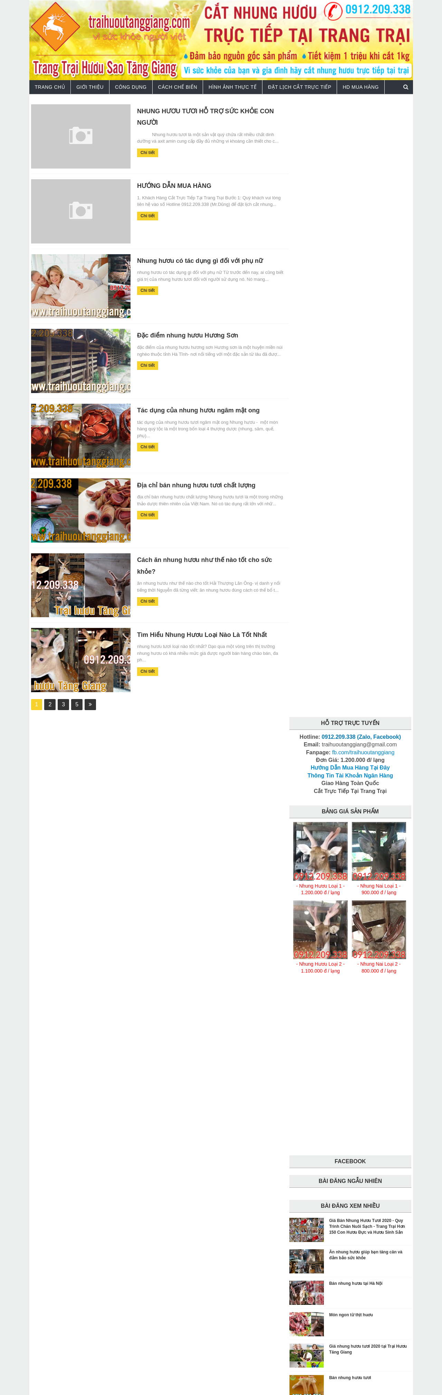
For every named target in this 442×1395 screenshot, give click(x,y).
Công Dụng (131, 86)
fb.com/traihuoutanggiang (363, 136)
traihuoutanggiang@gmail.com (275, 1291)
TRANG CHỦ (50, 86)
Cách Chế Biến (178, 86)
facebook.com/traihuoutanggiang (301, 1315)
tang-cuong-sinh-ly (314, 1172)
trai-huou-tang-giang (316, 1184)
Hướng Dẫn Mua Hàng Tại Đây (350, 151)
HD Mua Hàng (360, 86)
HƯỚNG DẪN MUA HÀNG (168, 185)
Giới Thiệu (90, 86)
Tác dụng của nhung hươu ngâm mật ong (192, 408)
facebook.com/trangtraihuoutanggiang (178, 1315)
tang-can (363, 1160)
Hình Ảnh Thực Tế (233, 86)
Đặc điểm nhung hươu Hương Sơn (181, 334)
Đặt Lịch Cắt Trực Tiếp (299, 86)
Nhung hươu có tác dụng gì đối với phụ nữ (194, 259)
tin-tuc (351, 1172)
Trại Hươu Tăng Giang (91, 1385)
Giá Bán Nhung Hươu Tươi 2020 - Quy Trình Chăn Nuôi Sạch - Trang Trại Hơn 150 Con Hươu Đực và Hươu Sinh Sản (367, 610)
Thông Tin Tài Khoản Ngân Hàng (350, 159)
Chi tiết (142, 152)
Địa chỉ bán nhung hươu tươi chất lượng (190, 483)
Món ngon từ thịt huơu (351, 698)
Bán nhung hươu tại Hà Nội (355, 667)
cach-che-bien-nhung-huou (322, 1148)
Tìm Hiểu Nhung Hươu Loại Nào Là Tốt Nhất (196, 632)
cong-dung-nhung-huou (318, 1160)
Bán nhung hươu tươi (350, 761)
